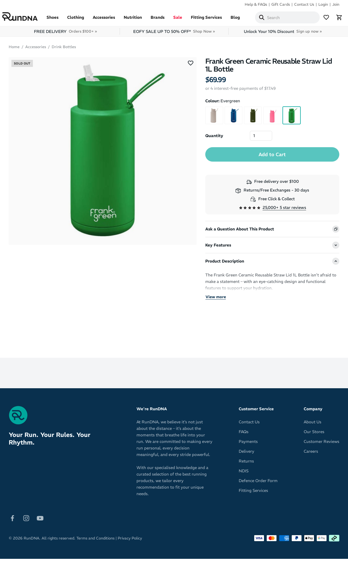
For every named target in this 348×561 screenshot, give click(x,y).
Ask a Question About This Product (239, 231)
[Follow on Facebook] (12, 520)
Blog (241, 19)
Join (335, 4)
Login (323, 4)
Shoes (59, 19)
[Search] (268, 18)
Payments (248, 443)
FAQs (243, 433)
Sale (184, 19)
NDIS (243, 473)
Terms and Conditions (95, 540)
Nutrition (139, 19)
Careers (311, 453)
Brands (164, 19)
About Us (312, 424)
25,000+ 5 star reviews (284, 209)
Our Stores (314, 433)
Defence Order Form (258, 482)
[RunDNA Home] (26, 17)
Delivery (246, 453)
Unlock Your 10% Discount (283, 33)
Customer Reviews (321, 443)
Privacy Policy (130, 540)
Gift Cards (280, 4)
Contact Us (304, 4)
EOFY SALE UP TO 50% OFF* (174, 33)
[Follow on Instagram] (26, 520)
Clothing (82, 19)
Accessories (110, 19)
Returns (246, 463)
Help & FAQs (256, 4)
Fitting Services (212, 19)
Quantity (214, 137)
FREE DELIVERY (65, 33)
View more (216, 299)
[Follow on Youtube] (40, 520)
